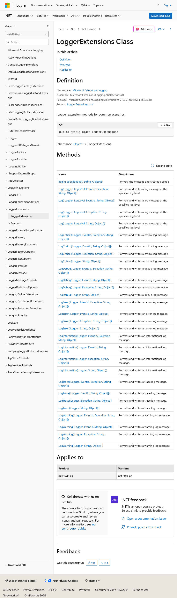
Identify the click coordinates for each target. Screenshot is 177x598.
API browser (89, 29)
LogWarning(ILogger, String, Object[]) (80, 445)
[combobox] (27, 34)
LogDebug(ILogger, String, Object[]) (79, 295)
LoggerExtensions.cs (79, 104)
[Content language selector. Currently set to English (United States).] (21, 581)
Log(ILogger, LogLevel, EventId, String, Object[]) (86, 200)
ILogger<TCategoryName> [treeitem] (24, 145)
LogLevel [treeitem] (13, 322)
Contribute (68, 590)
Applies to (66, 69)
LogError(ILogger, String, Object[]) (78, 328)
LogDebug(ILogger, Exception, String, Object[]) (86, 287)
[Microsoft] (7, 5)
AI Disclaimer (11, 590)
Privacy (83, 590)
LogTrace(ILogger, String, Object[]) (78, 408)
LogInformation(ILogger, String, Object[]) (82, 370)
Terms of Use (140, 590)
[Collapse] (48, 26)
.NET (73, 29)
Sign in (168, 5)
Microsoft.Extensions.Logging (90, 90)
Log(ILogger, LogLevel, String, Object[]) (81, 223)
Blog (51, 590)
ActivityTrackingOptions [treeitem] (22, 57)
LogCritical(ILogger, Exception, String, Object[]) (86, 254)
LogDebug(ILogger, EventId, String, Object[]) (84, 280)
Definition (65, 59)
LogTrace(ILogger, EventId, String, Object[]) (84, 393)
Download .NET (160, 16)
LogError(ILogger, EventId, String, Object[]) (83, 313)
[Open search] (159, 5)
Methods (65, 64)
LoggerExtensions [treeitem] (21, 216)
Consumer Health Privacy (110, 590)
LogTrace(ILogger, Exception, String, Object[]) (85, 400)
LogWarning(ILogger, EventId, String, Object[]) (85, 427)
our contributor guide (79, 526)
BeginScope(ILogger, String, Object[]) (80, 181)
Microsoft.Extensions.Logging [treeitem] (25, 50)
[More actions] (170, 29)
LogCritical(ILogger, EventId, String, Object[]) (85, 246)
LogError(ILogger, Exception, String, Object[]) (85, 321)
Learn (60, 29)
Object (77, 144)
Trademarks (10, 595)
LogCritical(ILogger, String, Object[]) (79, 261)
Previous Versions (33, 590)
